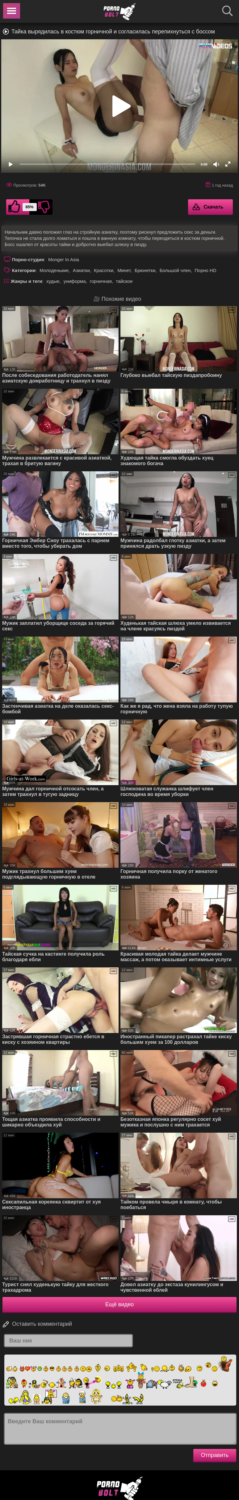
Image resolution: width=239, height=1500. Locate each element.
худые (52, 281)
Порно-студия (28, 259)
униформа (75, 281)
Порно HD (205, 270)
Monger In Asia (63, 259)
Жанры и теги (26, 281)
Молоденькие (54, 270)
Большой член (175, 270)
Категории (24, 270)
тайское (124, 281)
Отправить (215, 1455)
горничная (101, 281)
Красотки (103, 270)
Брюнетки (145, 270)
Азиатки (81, 270)
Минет (123, 270)
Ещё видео (119, 1304)
